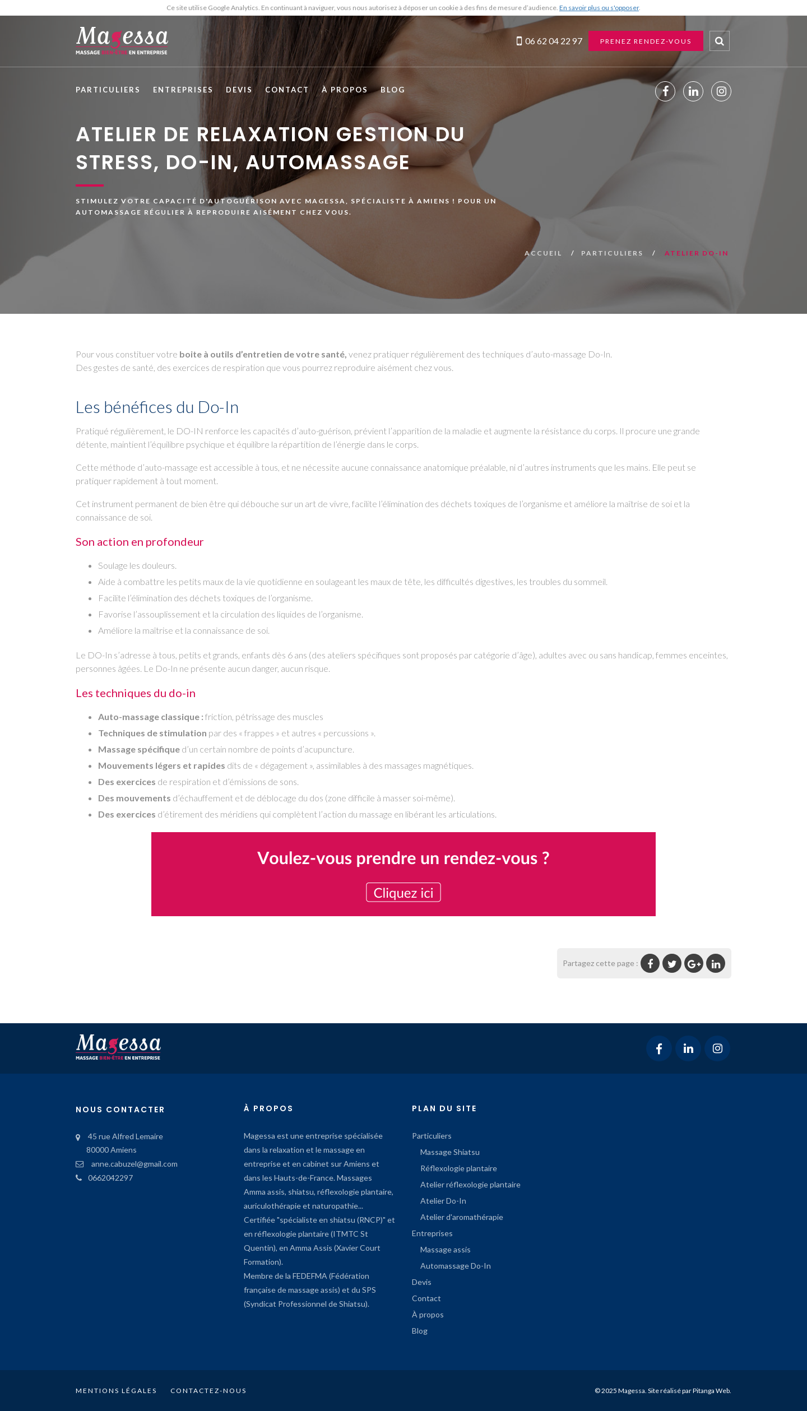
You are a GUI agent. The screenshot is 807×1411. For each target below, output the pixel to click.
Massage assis (445, 1249)
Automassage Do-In (455, 1265)
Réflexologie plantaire (458, 1168)
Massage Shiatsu (450, 1152)
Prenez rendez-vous (646, 41)
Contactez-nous (208, 1390)
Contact (287, 89)
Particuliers (108, 89)
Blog (393, 89)
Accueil (544, 253)
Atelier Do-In (443, 1200)
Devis (239, 89)
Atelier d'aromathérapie (461, 1217)
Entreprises (183, 89)
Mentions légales (116, 1390)
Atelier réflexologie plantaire (470, 1184)
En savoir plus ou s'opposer (599, 7)
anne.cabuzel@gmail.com (127, 1163)
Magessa (631, 1390)
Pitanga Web (711, 1390)
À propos (345, 89)
